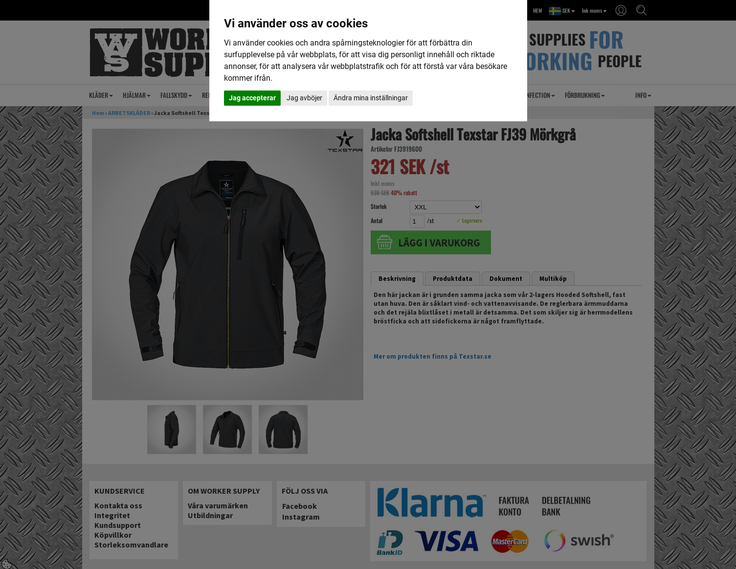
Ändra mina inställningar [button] (371, 98)
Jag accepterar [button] (252, 98)
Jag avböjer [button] (304, 98)
